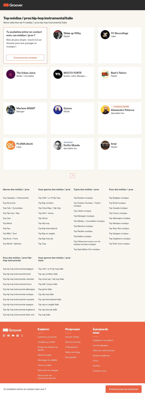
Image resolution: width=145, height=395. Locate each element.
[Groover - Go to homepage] (20, 330)
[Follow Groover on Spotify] (17, 335)
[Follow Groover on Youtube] (13, 335)
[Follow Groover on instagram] (4, 335)
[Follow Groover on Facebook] (8, 335)
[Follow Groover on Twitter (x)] (22, 335)
